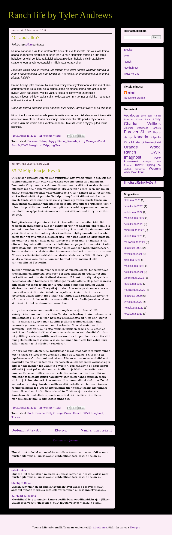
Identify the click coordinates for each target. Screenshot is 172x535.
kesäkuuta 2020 (133, 313)
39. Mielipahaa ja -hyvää (35, 170)
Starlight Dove (21, 482)
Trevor (16, 417)
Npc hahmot (131, 67)
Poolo (157, 157)
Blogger (135, 527)
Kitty (81, 141)
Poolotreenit (131, 161)
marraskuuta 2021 (134, 242)
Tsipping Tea (51, 145)
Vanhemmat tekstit (96, 430)
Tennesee (128, 165)
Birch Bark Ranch (150, 115)
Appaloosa (131, 115)
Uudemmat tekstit (26, 430)
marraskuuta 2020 (134, 289)
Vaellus (127, 169)
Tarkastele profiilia (134, 97)
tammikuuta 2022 (134, 230)
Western (155, 168)
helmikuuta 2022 (133, 224)
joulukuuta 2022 (133, 212)
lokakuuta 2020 (133, 295)
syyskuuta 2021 (133, 253)
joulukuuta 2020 (133, 283)
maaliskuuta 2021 (134, 265)
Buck (30, 413)
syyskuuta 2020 (133, 301)
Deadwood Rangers (149, 128)
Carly (157, 119)
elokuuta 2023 (132, 200)
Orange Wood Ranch (67, 413)
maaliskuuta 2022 (134, 217)
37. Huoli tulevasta (23, 495)
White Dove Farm (134, 172)
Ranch (127, 61)
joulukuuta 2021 (133, 236)
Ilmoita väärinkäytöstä (140, 182)
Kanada (72, 141)
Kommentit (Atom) (66, 440)
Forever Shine (37, 141)
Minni (131, 92)
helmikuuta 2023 (133, 206)
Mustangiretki (153, 142)
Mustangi (137, 142)
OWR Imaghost (31, 145)
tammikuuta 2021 (134, 277)
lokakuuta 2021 (133, 247)
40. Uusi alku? (25, 37)
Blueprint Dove (133, 119)
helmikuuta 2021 (133, 271)
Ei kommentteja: (50, 135)
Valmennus (140, 169)
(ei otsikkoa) (19, 470)
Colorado (129, 128)
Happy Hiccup (56, 141)
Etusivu (61, 430)
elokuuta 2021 (132, 259)
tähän (28, 44)
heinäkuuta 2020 (133, 307)
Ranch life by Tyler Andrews (60, 15)
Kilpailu (155, 137)
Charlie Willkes (142, 123)
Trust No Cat (131, 73)
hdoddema (100, 527)
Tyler (127, 55)
